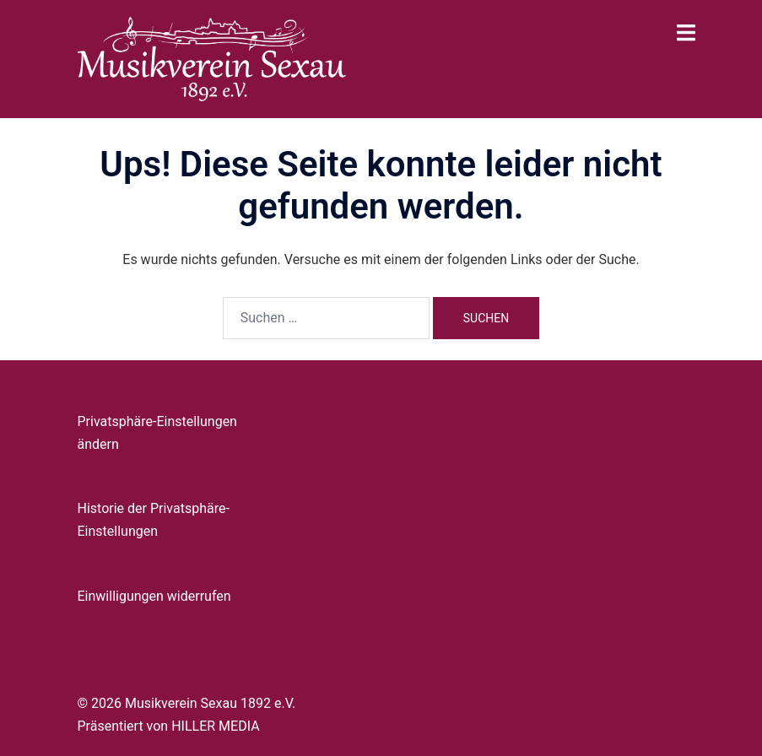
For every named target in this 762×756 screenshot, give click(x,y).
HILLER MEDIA (215, 726)
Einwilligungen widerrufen (154, 596)
